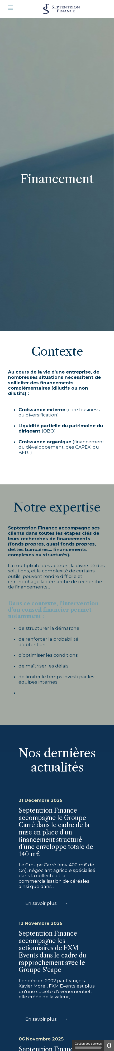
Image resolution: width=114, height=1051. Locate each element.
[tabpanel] (57, 173)
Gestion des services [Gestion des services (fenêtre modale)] (88, 1045)
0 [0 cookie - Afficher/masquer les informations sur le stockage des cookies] (109, 1045)
